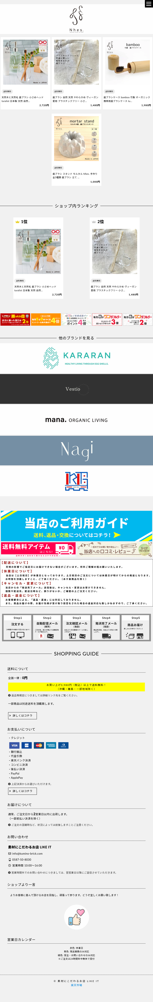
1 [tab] (77, 330)
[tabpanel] (15, 319)
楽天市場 (76, 985)
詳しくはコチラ (22, 715)
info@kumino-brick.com (27, 853)
